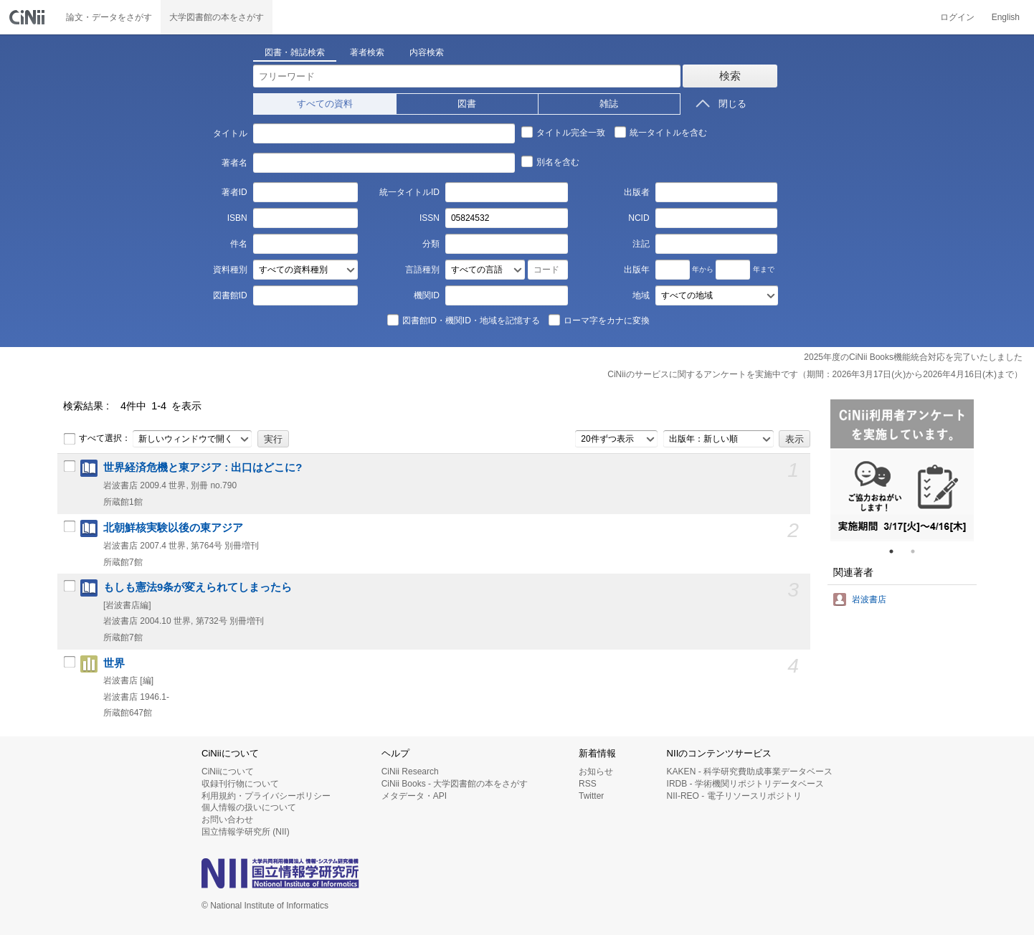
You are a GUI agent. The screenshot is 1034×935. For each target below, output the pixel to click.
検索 (730, 76)
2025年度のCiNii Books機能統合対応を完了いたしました (913, 357)
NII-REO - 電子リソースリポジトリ (734, 796)
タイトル (230, 133)
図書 (466, 103)
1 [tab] (897, 551)
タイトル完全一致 (563, 131)
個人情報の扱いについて (248, 807)
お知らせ (596, 771)
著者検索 (367, 52)
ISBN (237, 218)
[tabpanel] (902, 470)
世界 (114, 663)
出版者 (637, 192)
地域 (641, 295)
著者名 (234, 163)
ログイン (957, 17)
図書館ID (230, 295)
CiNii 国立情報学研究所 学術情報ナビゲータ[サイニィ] (28, 17)
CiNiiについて (227, 771)
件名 (238, 244)
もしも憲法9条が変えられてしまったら (197, 587)
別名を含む (550, 161)
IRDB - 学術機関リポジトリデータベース (745, 784)
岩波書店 (869, 599)
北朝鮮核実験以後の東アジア (173, 527)
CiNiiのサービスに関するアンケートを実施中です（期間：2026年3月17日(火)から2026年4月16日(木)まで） (815, 374)
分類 (431, 244)
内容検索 (426, 52)
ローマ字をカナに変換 (599, 319)
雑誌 (608, 103)
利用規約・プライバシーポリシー (266, 796)
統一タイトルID (409, 192)
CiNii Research (410, 771)
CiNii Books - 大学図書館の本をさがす (454, 784)
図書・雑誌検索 (295, 52)
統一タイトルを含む (660, 131)
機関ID (427, 295)
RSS (588, 784)
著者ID (234, 192)
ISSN (429, 218)
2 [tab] (918, 551)
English (1006, 17)
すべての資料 (325, 103)
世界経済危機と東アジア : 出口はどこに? (202, 467)
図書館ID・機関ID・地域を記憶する (463, 319)
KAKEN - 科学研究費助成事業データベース (750, 771)
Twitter (591, 796)
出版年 (637, 270)
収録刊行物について (240, 784)
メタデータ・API (414, 796)
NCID (638, 218)
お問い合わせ (227, 820)
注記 (641, 244)
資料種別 (230, 270)
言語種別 (422, 270)
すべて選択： (97, 438)
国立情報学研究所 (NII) (245, 832)
